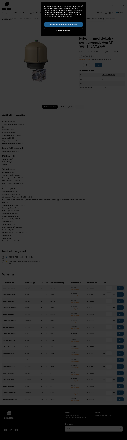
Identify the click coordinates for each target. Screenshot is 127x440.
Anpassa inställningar (63, 30)
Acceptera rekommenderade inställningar (63, 24)
